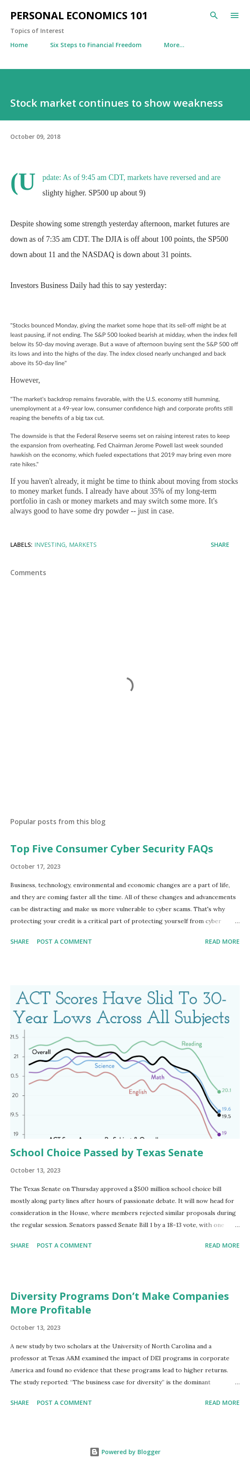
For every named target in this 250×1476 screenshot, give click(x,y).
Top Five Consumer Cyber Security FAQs (111, 848)
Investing (49, 544)
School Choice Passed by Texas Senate (106, 1152)
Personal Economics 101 (79, 15)
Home (19, 45)
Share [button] (220, 544)
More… (174, 45)
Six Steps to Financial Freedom (96, 45)
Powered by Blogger (125, 1452)
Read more (222, 941)
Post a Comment (64, 941)
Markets (83, 544)
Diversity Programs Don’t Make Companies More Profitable (119, 1303)
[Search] (214, 15)
